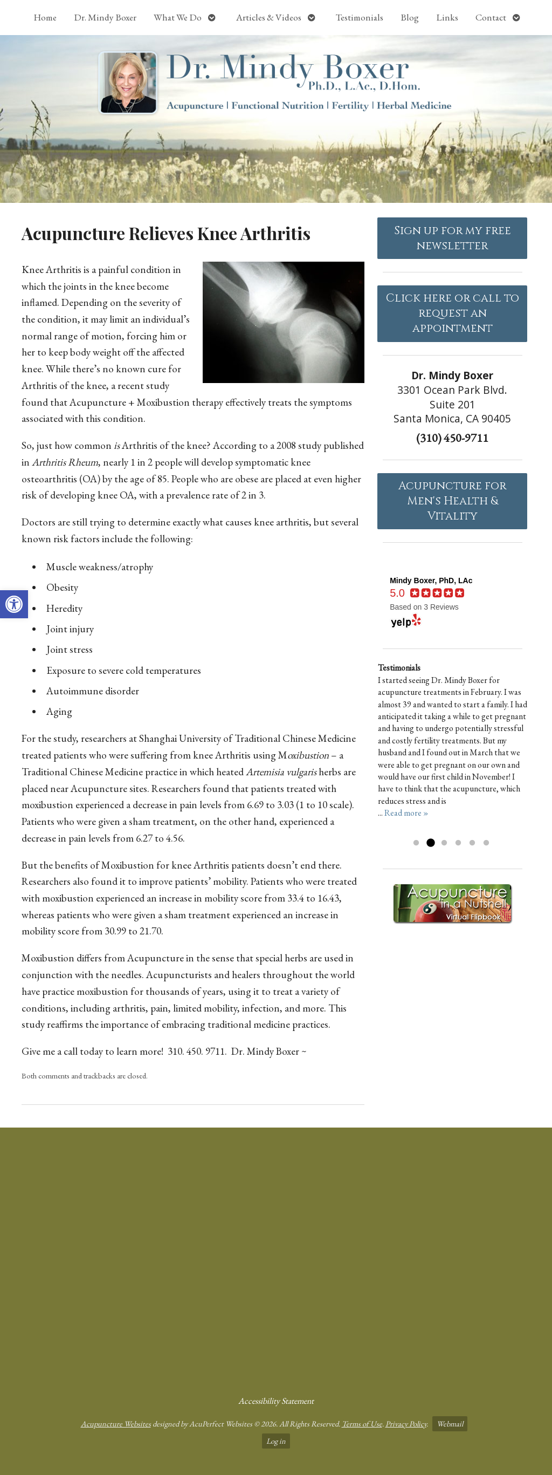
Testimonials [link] (359, 17)
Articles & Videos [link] (268, 17)
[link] (14, 604)
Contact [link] (490, 17)
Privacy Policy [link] (405, 1423)
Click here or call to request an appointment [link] (452, 313)
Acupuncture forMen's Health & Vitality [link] (452, 501)
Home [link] (45, 17)
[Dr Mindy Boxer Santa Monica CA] (276, 1257)
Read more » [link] (406, 812)
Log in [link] (276, 1441)
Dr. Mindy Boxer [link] (105, 17)
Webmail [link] (450, 1423)
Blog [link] (410, 17)
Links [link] (447, 17)
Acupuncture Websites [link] (116, 1423)
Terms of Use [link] (362, 1423)
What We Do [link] (178, 17)
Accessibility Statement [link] (276, 1400)
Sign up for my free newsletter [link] (452, 238)
